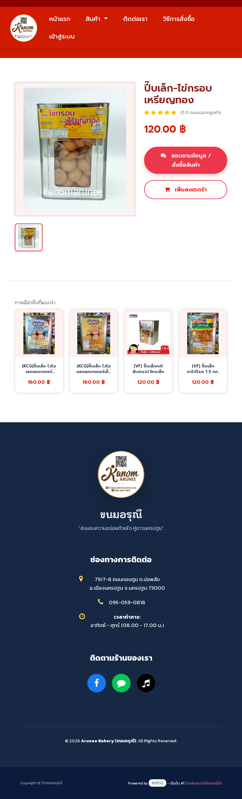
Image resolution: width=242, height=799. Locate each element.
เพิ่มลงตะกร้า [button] (186, 189)
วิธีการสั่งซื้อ (179, 18)
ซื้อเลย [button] (159, 210)
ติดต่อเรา (135, 18)
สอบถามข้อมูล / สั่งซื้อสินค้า (186, 160)
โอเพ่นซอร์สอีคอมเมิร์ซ (203, 783)
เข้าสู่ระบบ (62, 36)
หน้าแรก (59, 18)
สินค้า (94, 18)
